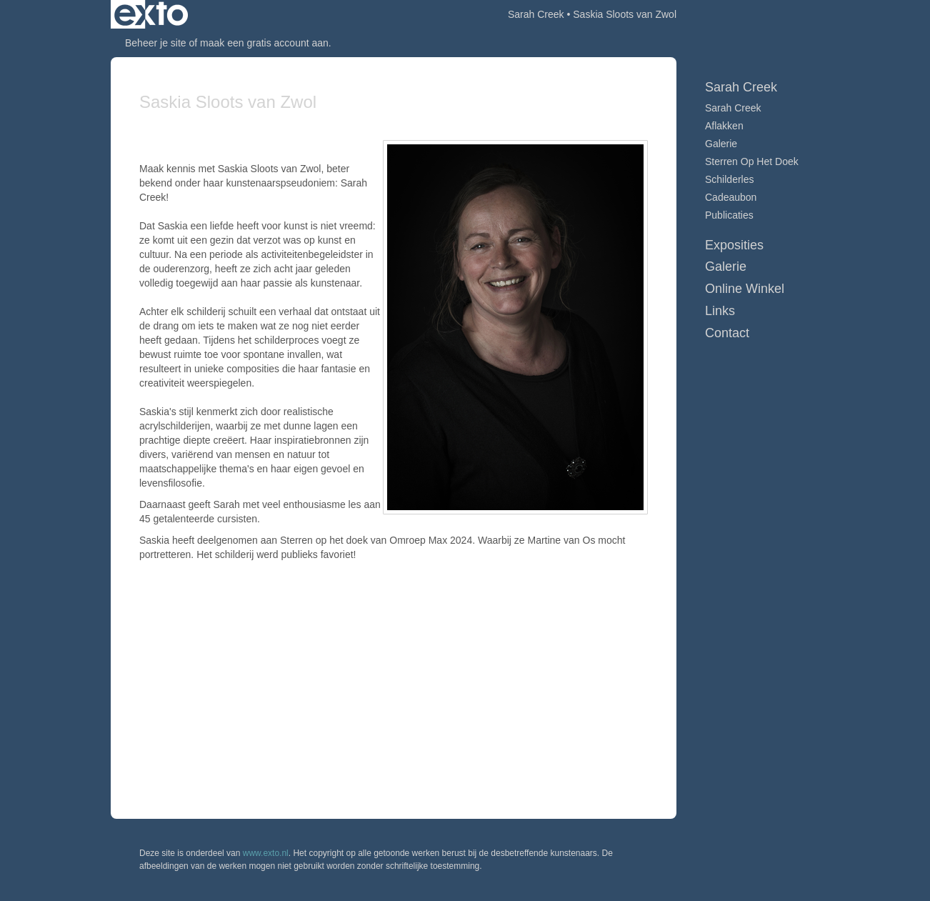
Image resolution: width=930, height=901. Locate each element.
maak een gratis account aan (264, 43)
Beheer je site (155, 43)
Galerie (721, 143)
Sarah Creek (536, 14)
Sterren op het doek (752, 161)
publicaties (729, 215)
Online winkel (744, 289)
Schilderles (729, 179)
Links (720, 311)
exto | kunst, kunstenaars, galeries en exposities (151, 14)
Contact (727, 333)
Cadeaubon (730, 197)
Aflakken (724, 125)
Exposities (734, 245)
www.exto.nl (266, 853)
